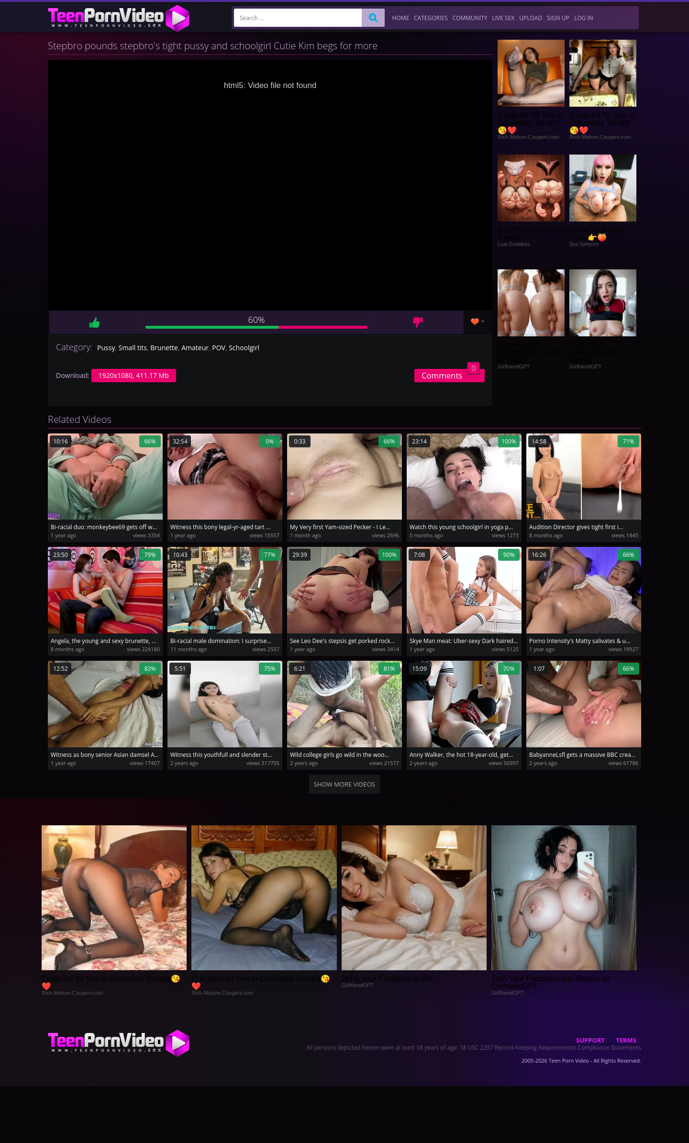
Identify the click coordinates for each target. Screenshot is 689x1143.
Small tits (133, 347)
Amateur (195, 347)
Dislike (418, 322)
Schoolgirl (244, 347)
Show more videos (344, 784)
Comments (451, 375)
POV (218, 347)
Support (590, 1040)
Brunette (164, 347)
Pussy (106, 347)
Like (94, 322)
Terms (626, 1040)
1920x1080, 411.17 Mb (134, 375)
